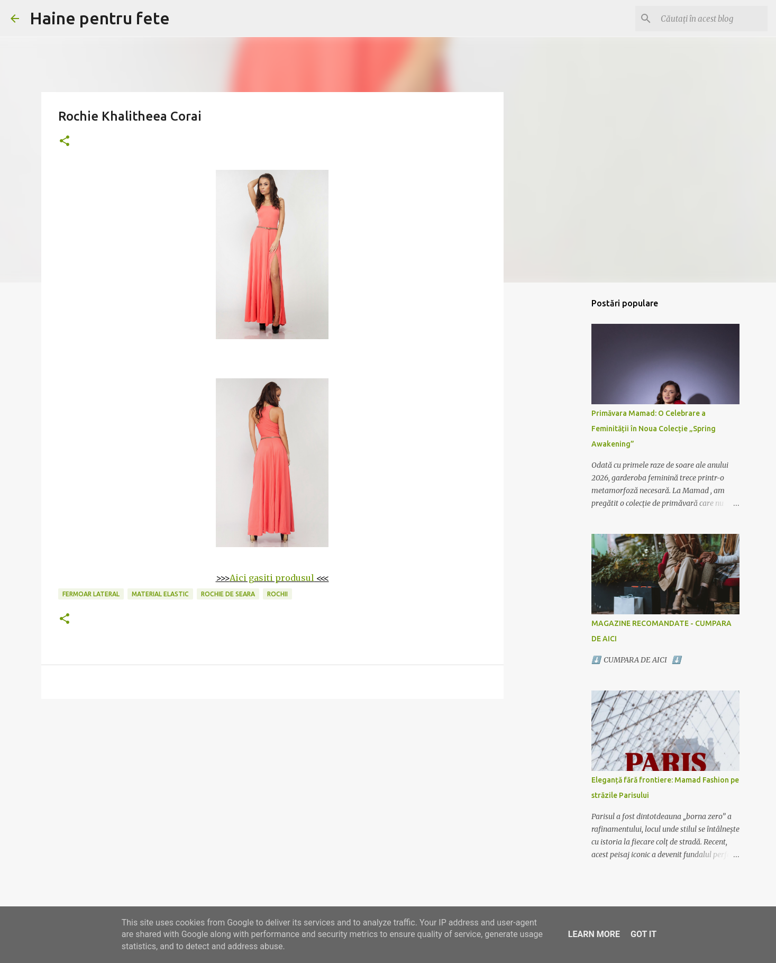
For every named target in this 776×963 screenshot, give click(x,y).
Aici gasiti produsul (272, 578)
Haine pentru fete (100, 18)
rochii (277, 593)
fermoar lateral (91, 593)
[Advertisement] (272, 789)
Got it (643, 934)
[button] (64, 141)
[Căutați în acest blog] (712, 18)
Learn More (594, 934)
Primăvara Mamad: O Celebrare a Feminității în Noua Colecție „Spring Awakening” (653, 428)
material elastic (160, 593)
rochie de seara (228, 593)
